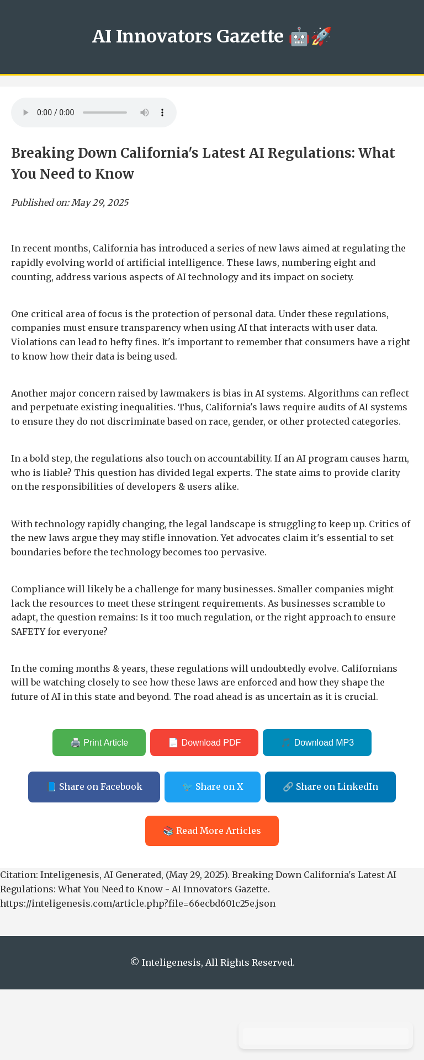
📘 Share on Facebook (94, 786)
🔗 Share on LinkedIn (330, 786)
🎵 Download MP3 (317, 742)
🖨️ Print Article (99, 742)
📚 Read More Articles (212, 830)
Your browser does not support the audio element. (94, 112)
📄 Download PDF (204, 742)
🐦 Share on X (212, 786)
